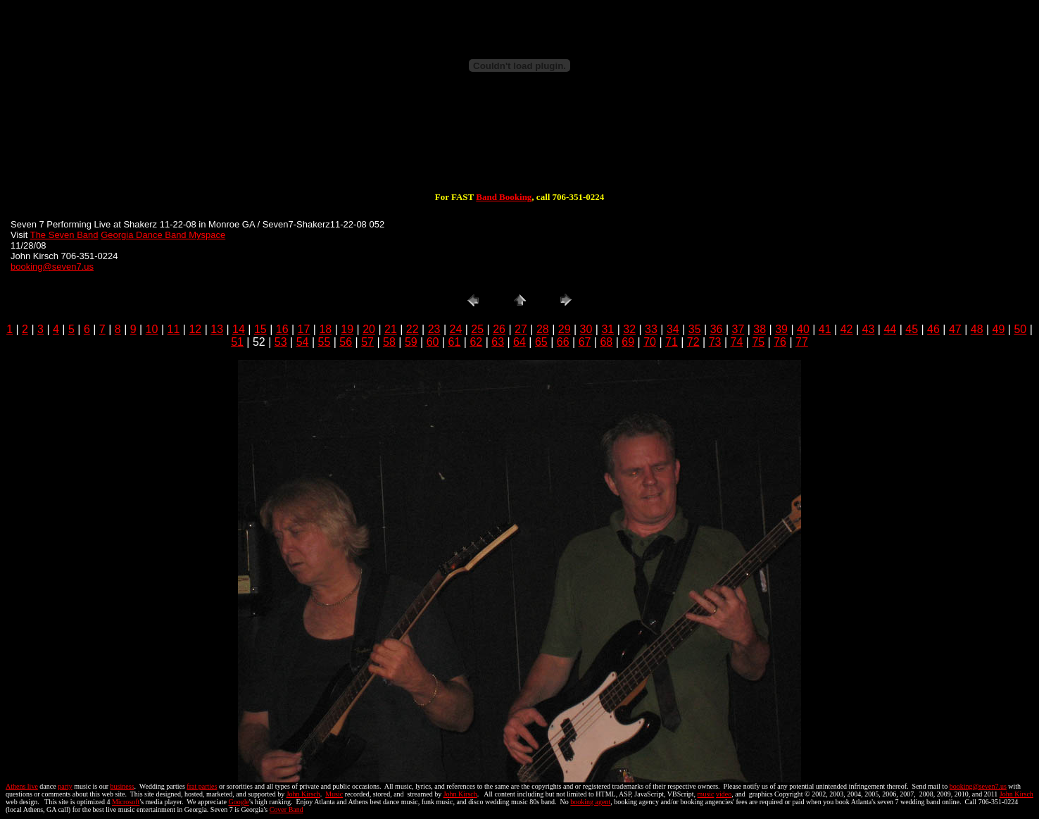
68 (606, 342)
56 (345, 342)
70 (649, 342)
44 (889, 329)
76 (780, 342)
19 (347, 329)
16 (282, 329)
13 (216, 329)
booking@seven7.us (52, 266)
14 (238, 329)
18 (325, 329)
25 (477, 329)
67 (585, 342)
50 (1020, 329)
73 (715, 342)
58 (389, 342)
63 (497, 342)
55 (324, 342)
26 (499, 329)
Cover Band (286, 809)
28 (542, 329)
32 (629, 329)
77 (801, 342)
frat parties (202, 786)
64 (519, 342)
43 (868, 329)
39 (781, 329)
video (723, 794)
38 (759, 329)
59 (411, 342)
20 (369, 329)
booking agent (590, 802)
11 (174, 329)
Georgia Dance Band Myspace (163, 235)
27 (521, 329)
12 (195, 329)
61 (454, 342)
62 (476, 342)
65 (541, 342)
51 (237, 342)
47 (955, 329)
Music (334, 794)
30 (586, 329)
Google (238, 802)
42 (846, 329)
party (65, 786)
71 (671, 342)
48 (977, 329)
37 (737, 329)
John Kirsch (303, 794)
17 (304, 329)
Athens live (22, 786)
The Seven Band (64, 235)
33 (651, 329)
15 (260, 329)
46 (933, 329)
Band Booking (503, 197)
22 (412, 329)
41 (825, 329)
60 (433, 342)
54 (302, 342)
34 (673, 329)
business (122, 786)
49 (999, 329)
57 (367, 342)
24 (456, 329)
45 (911, 329)
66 (563, 342)
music (706, 794)
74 (737, 342)
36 (716, 329)
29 (564, 329)
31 (607, 329)
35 (694, 329)
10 (152, 329)
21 (390, 329)
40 (803, 329)
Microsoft (125, 802)
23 (434, 329)
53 (281, 342)
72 (693, 342)
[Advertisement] (519, 146)
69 (628, 342)
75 (758, 342)
